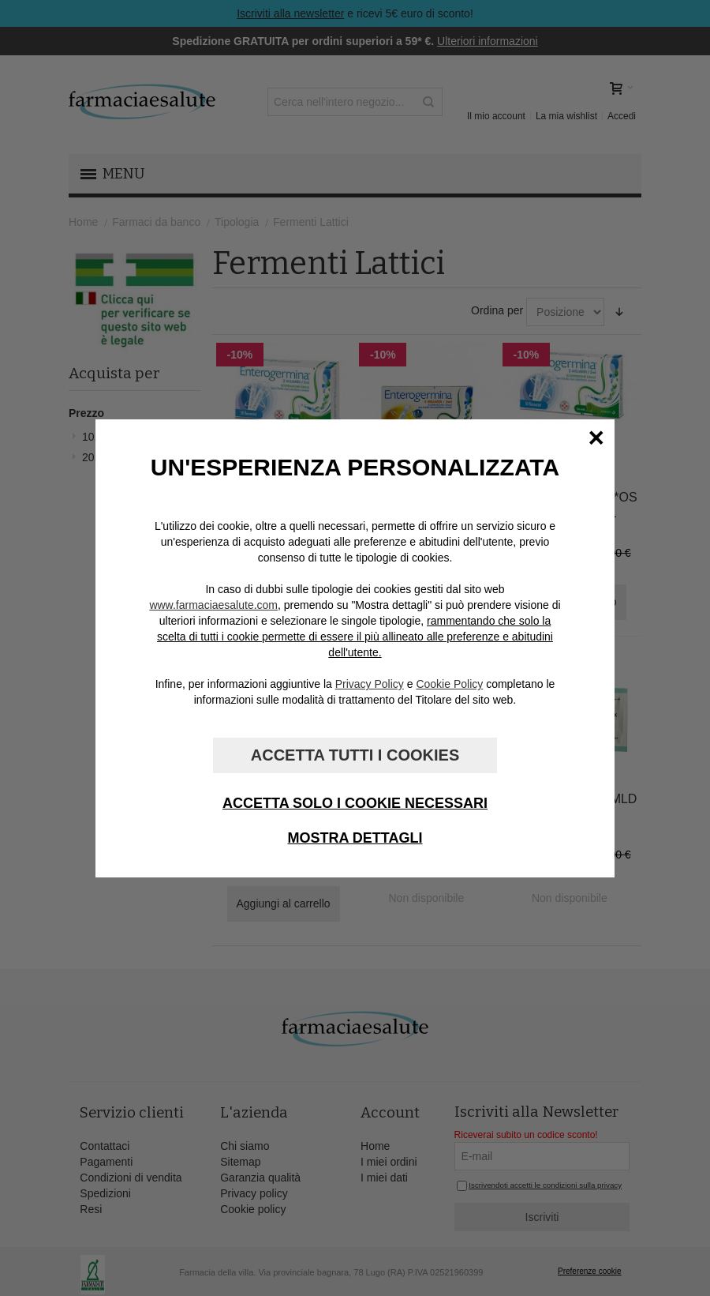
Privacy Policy (369, 684)
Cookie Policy (449, 684)
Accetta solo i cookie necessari (355, 803)
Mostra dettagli (355, 838)
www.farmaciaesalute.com (213, 605)
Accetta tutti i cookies (355, 755)
